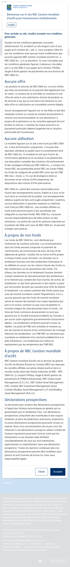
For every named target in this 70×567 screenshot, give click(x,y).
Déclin (41, 471)
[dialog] (35, 283)
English (11, 25)
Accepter (57, 471)
